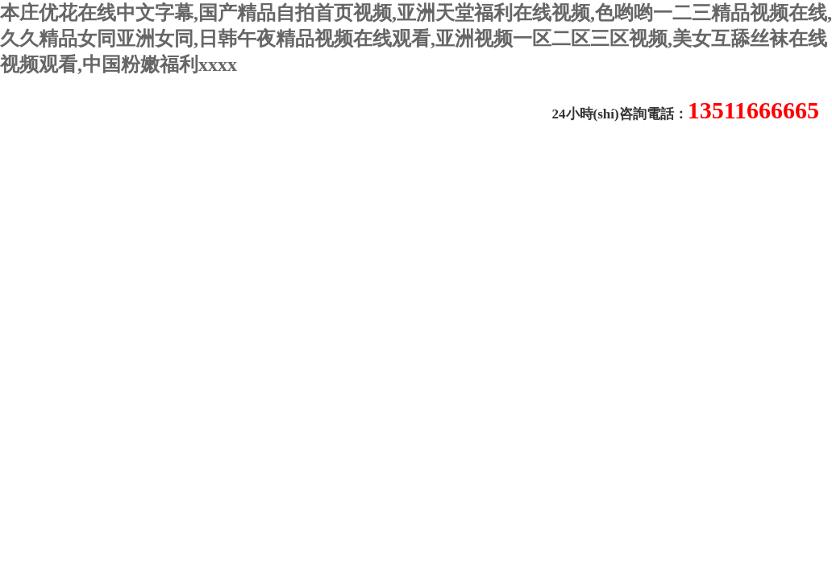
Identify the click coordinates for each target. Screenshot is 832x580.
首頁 (22, 171)
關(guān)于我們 (93, 173)
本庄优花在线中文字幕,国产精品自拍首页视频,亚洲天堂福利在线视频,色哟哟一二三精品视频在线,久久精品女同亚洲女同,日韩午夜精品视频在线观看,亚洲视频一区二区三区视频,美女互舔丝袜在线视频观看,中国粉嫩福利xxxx (416, 38)
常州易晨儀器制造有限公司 (210, 114)
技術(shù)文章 (300, 173)
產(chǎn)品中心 (408, 173)
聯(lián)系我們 (65, 214)
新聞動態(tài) (199, 173)
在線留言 (503, 173)
